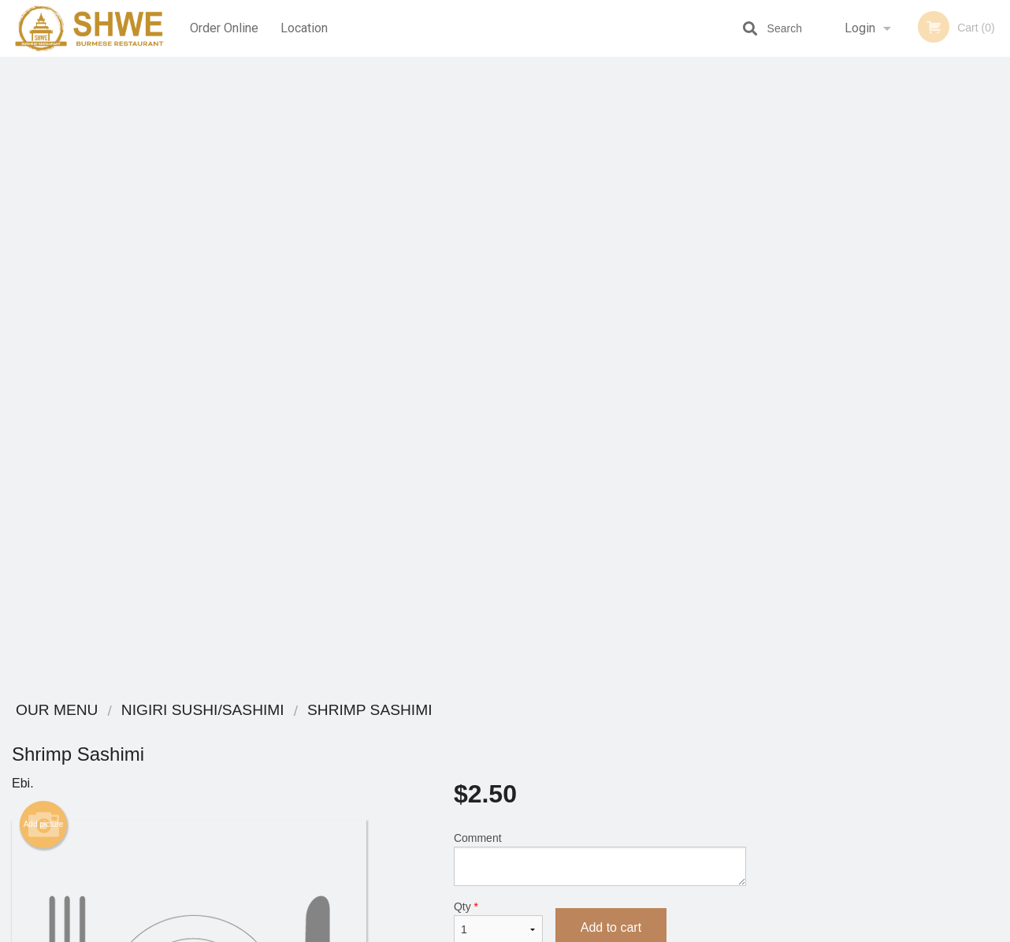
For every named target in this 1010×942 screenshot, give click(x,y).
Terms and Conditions (631, 770)
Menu (464, 731)
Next (998, 334)
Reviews (601, 751)
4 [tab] (896, 436)
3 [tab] (872, 436)
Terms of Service (531, 930)
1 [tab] (825, 436)
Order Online (224, 27)
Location (304, 27)
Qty (498, 292)
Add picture (44, 194)
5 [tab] (919, 436)
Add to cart (611, 297)
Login (860, 27)
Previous (770, 334)
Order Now (883, 92)
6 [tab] (943, 436)
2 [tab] (848, 436)
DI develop (529, 888)
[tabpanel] (884, 334)
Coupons (602, 731)
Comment (600, 229)
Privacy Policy (613, 789)
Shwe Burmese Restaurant (220, 710)
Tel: (761, 770)
